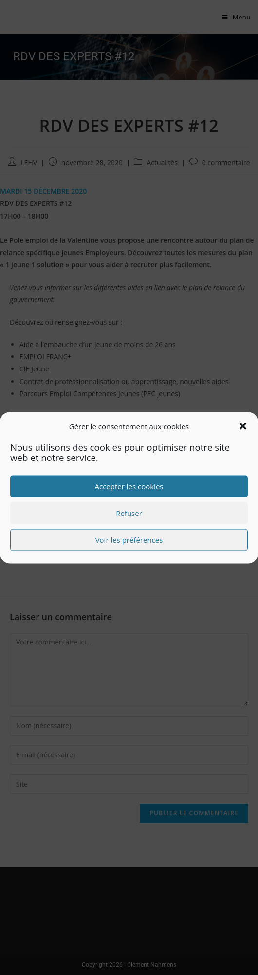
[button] (243, 426)
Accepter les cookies (129, 486)
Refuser (129, 513)
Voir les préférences (129, 540)
